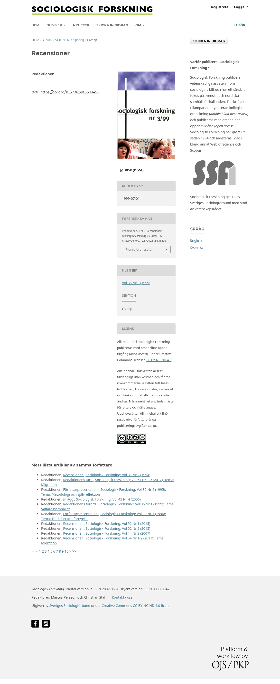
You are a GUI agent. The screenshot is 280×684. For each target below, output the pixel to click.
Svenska (196, 247)
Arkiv (47, 40)
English (196, 240)
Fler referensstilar (139, 249)
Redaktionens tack (78, 479)
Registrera (219, 7)
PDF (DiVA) (134, 170)
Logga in (241, 7)
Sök (239, 25)
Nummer (55, 25)
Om (138, 25)
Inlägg (68, 499)
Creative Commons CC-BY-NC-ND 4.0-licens (136, 605)
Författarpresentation (81, 489)
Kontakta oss (122, 597)
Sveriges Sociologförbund (69, 605)
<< (33, 551)
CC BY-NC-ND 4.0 (158, 360)
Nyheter (81, 25)
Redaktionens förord (80, 504)
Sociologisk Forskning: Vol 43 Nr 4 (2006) (108, 499)
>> (74, 551)
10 (66, 551)
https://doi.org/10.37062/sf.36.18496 (70, 92)
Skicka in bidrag (112, 25)
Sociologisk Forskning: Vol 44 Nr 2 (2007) (117, 533)
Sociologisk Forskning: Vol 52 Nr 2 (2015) (117, 528)
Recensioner (73, 475)
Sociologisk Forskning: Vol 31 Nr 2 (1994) (117, 475)
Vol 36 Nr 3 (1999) (69, 40)
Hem (35, 25)
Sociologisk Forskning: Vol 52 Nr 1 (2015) (117, 523)
